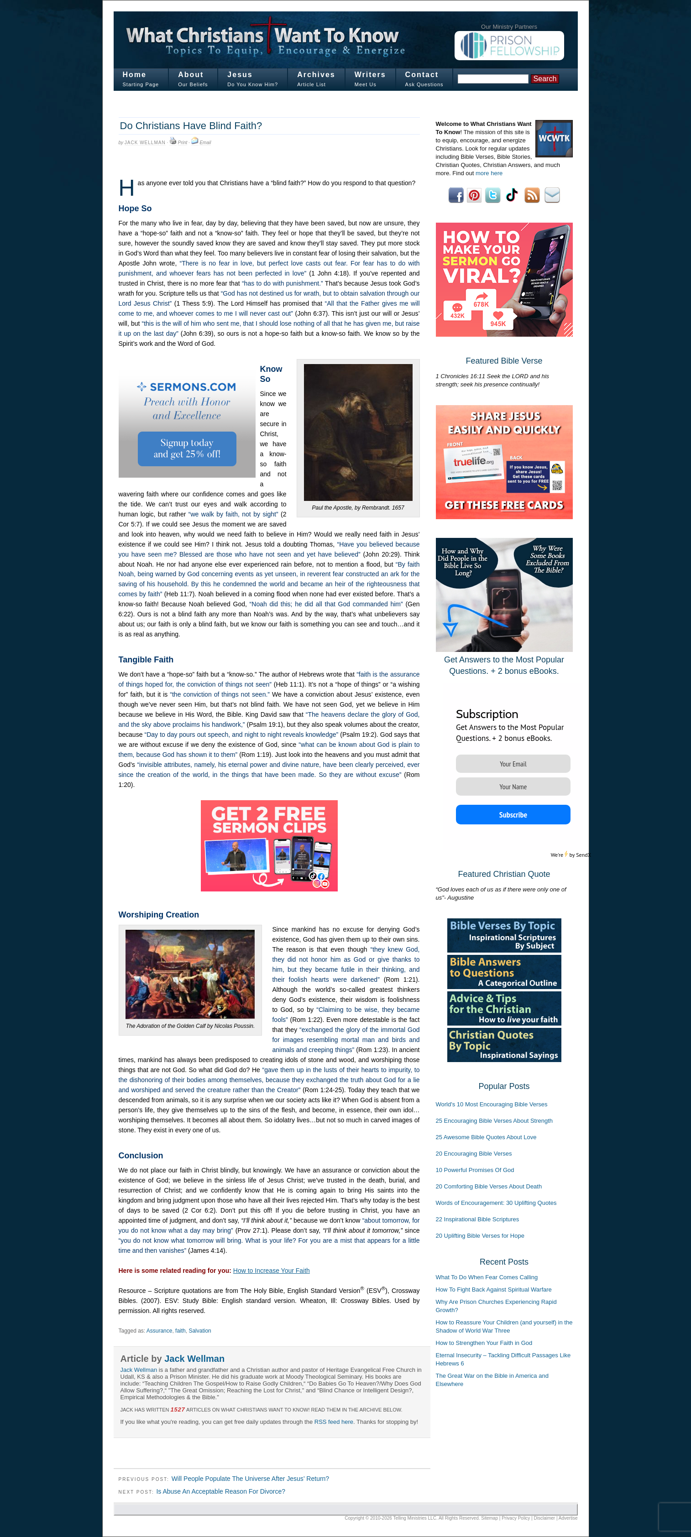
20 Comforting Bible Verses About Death (489, 1186)
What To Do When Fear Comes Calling (487, 1277)
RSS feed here (333, 1421)
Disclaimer (544, 1518)
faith (180, 1331)
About (191, 74)
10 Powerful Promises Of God (475, 1170)
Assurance (160, 1331)
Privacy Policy (516, 1518)
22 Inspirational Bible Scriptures (477, 1219)
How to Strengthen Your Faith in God (484, 1342)
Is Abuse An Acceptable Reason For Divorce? (220, 1491)
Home (135, 74)
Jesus (239, 74)
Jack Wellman (145, 142)
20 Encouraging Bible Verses (474, 1153)
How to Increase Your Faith (271, 1270)
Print (183, 142)
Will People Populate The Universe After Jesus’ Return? (251, 1478)
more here (489, 173)
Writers (370, 74)
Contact (422, 74)
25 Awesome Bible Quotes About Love (486, 1137)
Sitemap (489, 1518)
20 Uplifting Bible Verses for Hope (480, 1235)
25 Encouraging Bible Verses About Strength (494, 1120)
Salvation (199, 1331)
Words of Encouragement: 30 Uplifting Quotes (496, 1202)
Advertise (568, 1518)
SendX (583, 854)
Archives (316, 74)
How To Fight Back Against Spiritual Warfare (494, 1289)
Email (205, 142)
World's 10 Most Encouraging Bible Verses (492, 1104)
